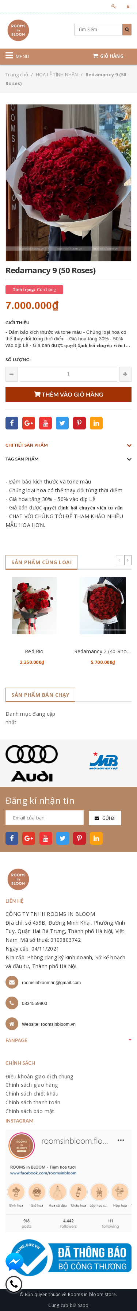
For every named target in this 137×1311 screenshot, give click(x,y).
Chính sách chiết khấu (31, 1093)
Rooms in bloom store (92, 1294)
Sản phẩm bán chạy (40, 695)
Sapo (83, 1305)
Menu (22, 56)
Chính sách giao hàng (31, 1084)
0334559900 (34, 1003)
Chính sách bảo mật (29, 1111)
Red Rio (34, 651)
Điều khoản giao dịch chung (39, 1076)
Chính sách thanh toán (32, 1102)
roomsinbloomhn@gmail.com (51, 982)
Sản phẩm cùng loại (41, 562)
